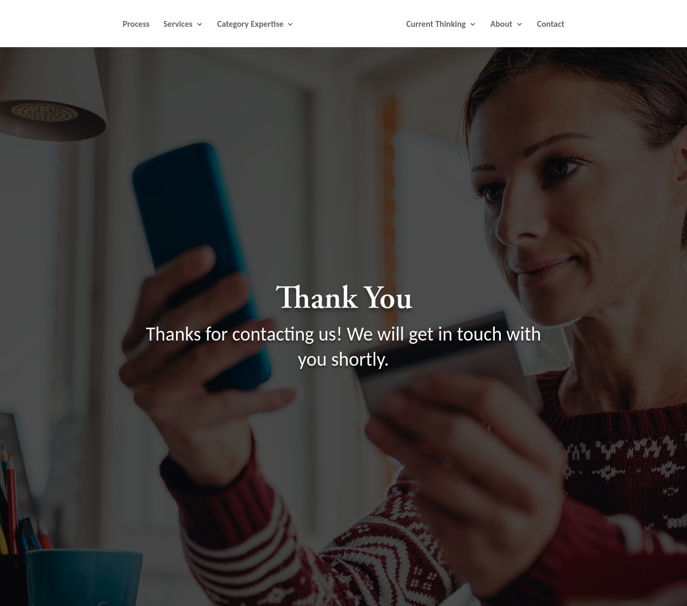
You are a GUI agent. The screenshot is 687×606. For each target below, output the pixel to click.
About (502, 24)
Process (136, 24)
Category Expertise (250, 24)
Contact (550, 24)
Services (178, 24)
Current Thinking (436, 24)
